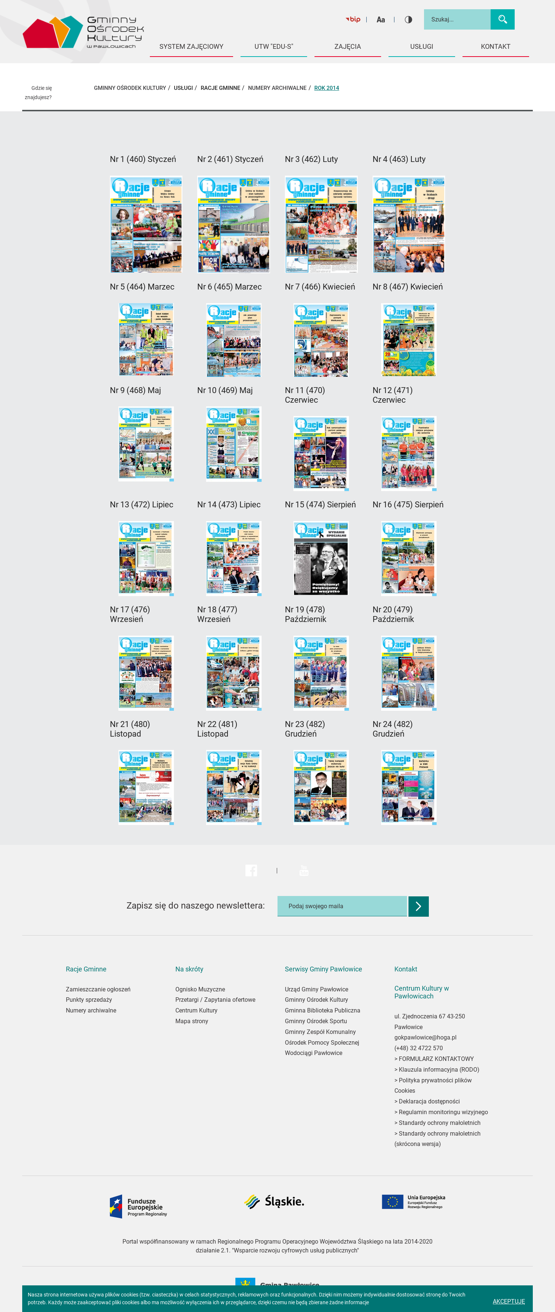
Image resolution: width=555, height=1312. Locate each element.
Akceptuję (509, 1301)
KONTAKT (496, 46)
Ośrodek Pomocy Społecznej (322, 1042)
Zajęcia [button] (347, 46)
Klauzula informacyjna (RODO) (439, 1069)
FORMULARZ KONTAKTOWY (436, 1058)
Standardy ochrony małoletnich (439, 1122)
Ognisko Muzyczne (200, 989)
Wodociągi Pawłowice (313, 1052)
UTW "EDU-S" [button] (274, 46)
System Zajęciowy (191, 46)
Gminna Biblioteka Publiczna (322, 1010)
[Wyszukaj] (503, 19)
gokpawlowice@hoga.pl (425, 1037)
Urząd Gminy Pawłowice (316, 989)
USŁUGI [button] (421, 46)
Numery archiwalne (91, 1010)
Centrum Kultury (196, 1010)
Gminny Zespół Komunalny (320, 1031)
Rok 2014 (326, 88)
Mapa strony (191, 1021)
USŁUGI (183, 88)
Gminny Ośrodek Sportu (316, 1021)
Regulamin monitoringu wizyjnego (443, 1112)
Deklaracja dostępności (429, 1101)
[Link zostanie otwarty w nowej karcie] (146, 224)
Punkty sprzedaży (89, 999)
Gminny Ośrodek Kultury (316, 999)
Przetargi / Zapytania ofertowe (215, 999)
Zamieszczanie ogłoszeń (98, 989)
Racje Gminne (220, 88)
